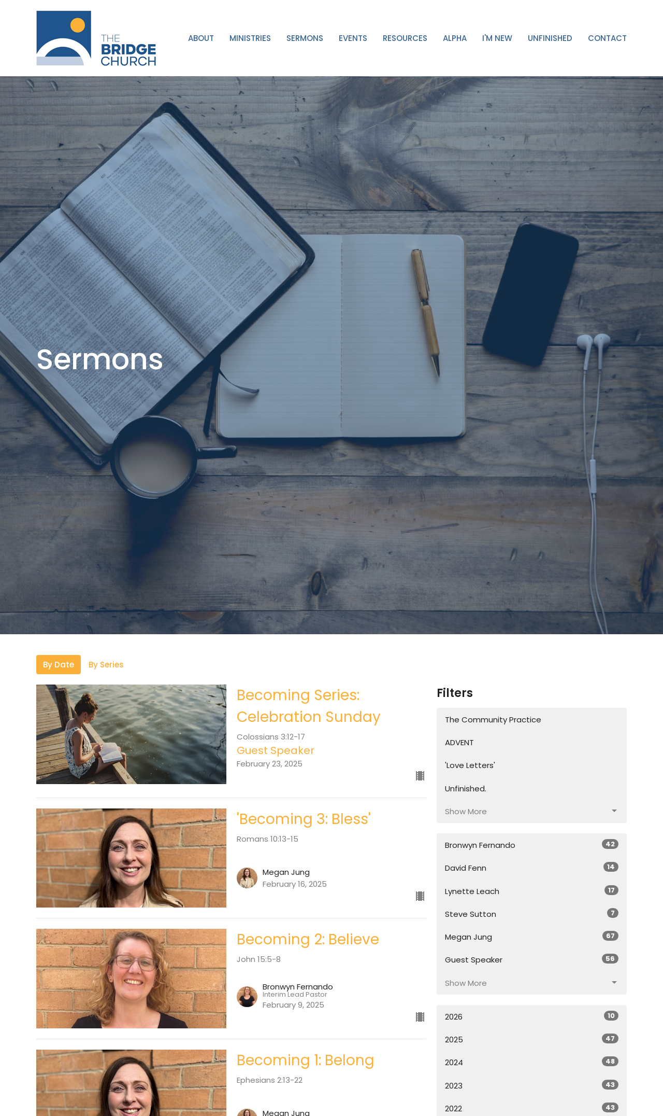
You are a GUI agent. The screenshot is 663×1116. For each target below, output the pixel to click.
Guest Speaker (531, 959)
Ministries (250, 38)
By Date (58, 664)
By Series (106, 664)
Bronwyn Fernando (531, 844)
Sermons (304, 38)
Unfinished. (465, 788)
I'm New (497, 38)
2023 (531, 1085)
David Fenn (531, 867)
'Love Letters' (470, 765)
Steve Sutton (531, 913)
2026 (531, 1016)
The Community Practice (493, 719)
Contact (607, 38)
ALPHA (455, 38)
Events (353, 38)
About (201, 38)
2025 (531, 1039)
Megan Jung (531, 936)
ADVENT (459, 742)
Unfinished (550, 38)
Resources (405, 38)
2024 (531, 1062)
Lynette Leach (531, 891)
